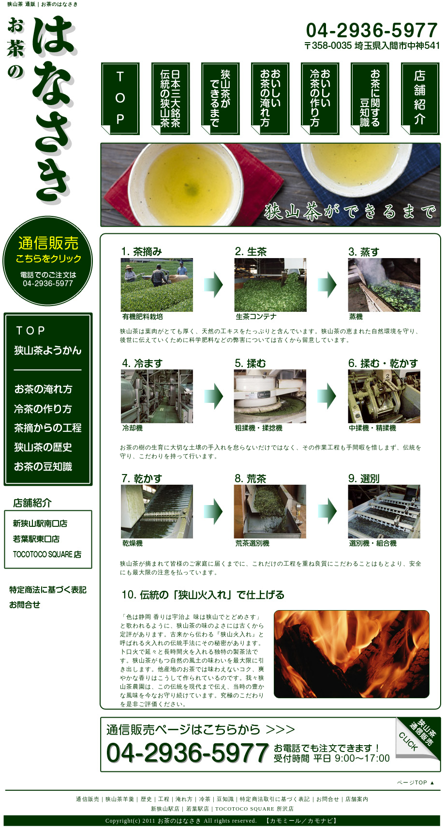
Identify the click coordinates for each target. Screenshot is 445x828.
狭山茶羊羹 (120, 799)
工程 (164, 799)
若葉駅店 (197, 809)
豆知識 (225, 799)
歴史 (146, 799)
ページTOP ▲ (416, 782)
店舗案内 (357, 799)
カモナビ (320, 821)
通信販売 (87, 799)
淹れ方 (184, 799)
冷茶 (205, 799)
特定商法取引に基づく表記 (275, 799)
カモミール (286, 821)
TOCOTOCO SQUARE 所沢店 (254, 809)
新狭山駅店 (165, 809)
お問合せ (328, 799)
